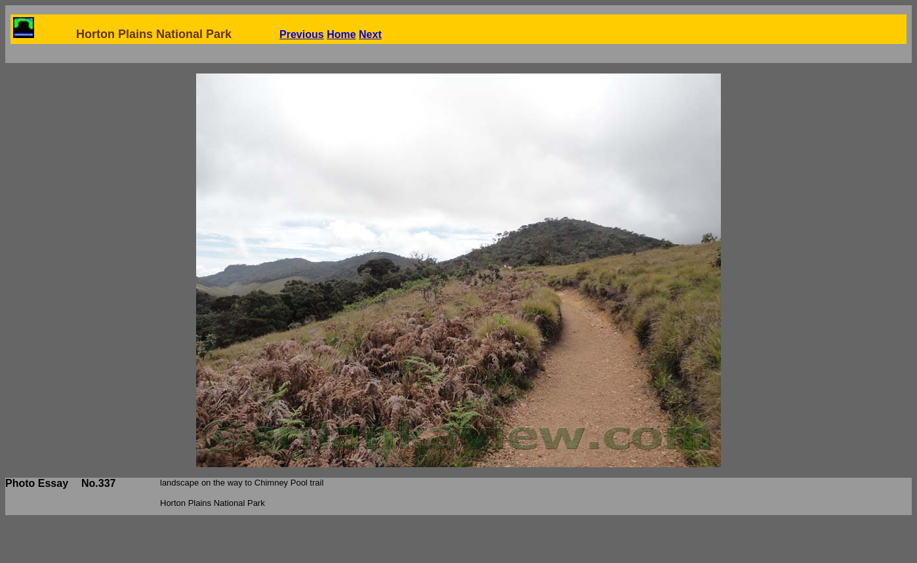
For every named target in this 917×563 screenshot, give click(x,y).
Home (341, 34)
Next (370, 34)
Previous (301, 34)
